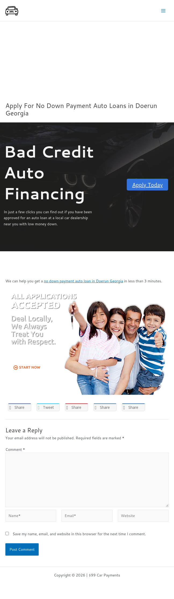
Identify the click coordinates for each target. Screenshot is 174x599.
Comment (15, 449)
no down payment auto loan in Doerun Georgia (83, 280)
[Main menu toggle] (163, 10)
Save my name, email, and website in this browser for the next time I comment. (79, 533)
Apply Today (147, 184)
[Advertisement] (87, 61)
